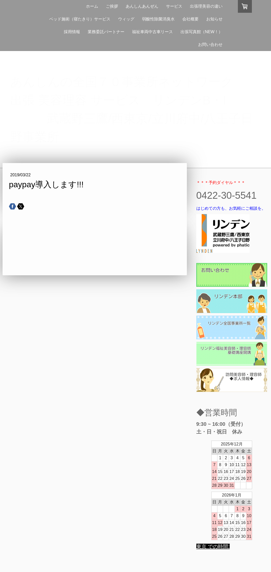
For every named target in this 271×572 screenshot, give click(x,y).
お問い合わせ (210, 44)
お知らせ (214, 19)
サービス (174, 6)
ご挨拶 (112, 6)
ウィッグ (126, 19)
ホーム (92, 6)
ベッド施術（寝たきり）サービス (79, 19)
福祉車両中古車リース (152, 32)
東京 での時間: (213, 546)
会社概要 (190, 19)
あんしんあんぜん (142, 6)
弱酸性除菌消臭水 (158, 19)
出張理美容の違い (206, 6)
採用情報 (72, 32)
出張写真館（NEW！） (201, 32)
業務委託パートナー (106, 32)
